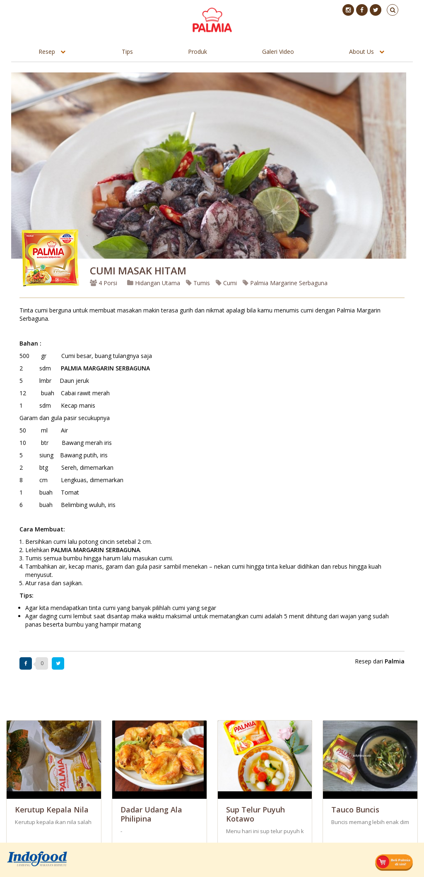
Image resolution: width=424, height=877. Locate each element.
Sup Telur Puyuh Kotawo (255, 814)
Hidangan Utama (154, 283)
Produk (197, 51)
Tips (127, 51)
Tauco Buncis (355, 810)
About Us (361, 51)
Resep (47, 51)
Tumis (198, 283)
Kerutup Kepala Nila (52, 810)
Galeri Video (278, 51)
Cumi (226, 283)
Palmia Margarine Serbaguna (285, 283)
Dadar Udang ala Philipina (151, 814)
